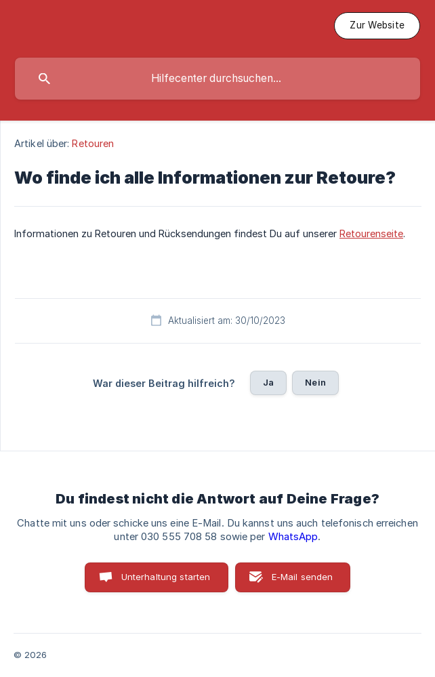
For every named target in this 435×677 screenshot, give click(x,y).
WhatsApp (293, 537)
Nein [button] (315, 382)
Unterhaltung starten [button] (166, 576)
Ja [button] (268, 382)
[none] (377, 25)
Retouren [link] (93, 143)
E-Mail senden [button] (302, 576)
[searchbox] (217, 79)
